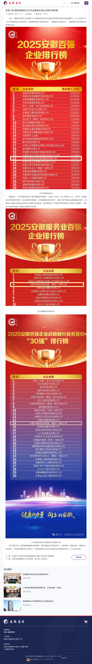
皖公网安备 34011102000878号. (39, 659)
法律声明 (64, 658)
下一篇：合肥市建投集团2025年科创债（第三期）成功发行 (26, 559)
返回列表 (78, 557)
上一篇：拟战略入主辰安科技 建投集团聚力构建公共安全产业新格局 (30, 556)
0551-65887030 (9, 632)
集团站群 (76, 3)
